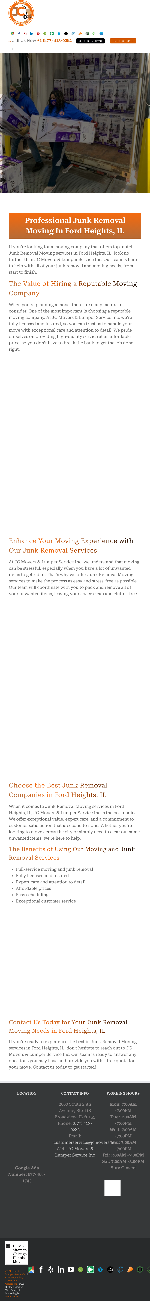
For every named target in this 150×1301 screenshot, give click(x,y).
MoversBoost (12, 1296)
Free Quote (123, 41)
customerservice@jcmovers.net (85, 1142)
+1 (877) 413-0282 (54, 40)
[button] (17, 1252)
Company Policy (14, 1277)
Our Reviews (90, 41)
